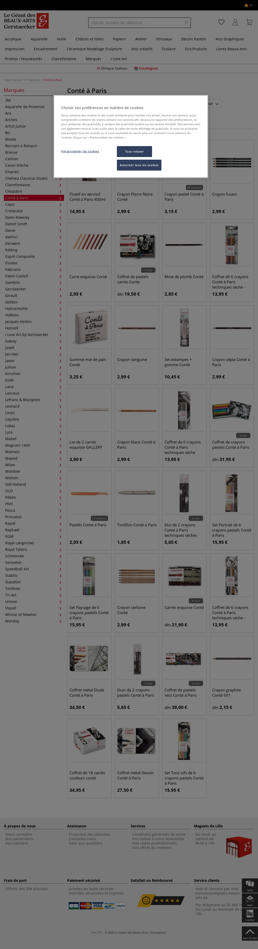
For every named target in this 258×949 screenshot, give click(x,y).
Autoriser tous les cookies (139, 165)
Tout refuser (134, 151)
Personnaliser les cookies (80, 151)
